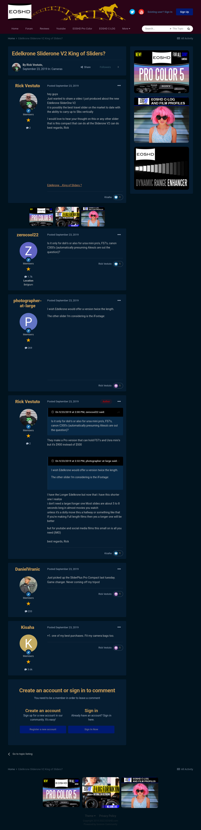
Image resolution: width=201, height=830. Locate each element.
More (126, 28)
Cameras (56, 69)
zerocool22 (27, 234)
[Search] (156, 29)
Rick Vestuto (34, 64)
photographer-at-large (28, 303)
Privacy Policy (107, 815)
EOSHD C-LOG (107, 28)
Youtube (61, 28)
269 (28, 347)
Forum (29, 28)
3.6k (28, 669)
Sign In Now (91, 729)
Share (86, 67)
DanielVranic (27, 569)
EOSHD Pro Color (82, 28)
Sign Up (184, 11)
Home (15, 28)
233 (28, 611)
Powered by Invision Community (100, 824)
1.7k (28, 276)
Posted (63, 85)
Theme (90, 815)
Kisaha (107, 197)
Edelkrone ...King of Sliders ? (64, 185)
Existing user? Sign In (160, 12)
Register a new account (43, 729)
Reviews (44, 28)
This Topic (178, 28)
